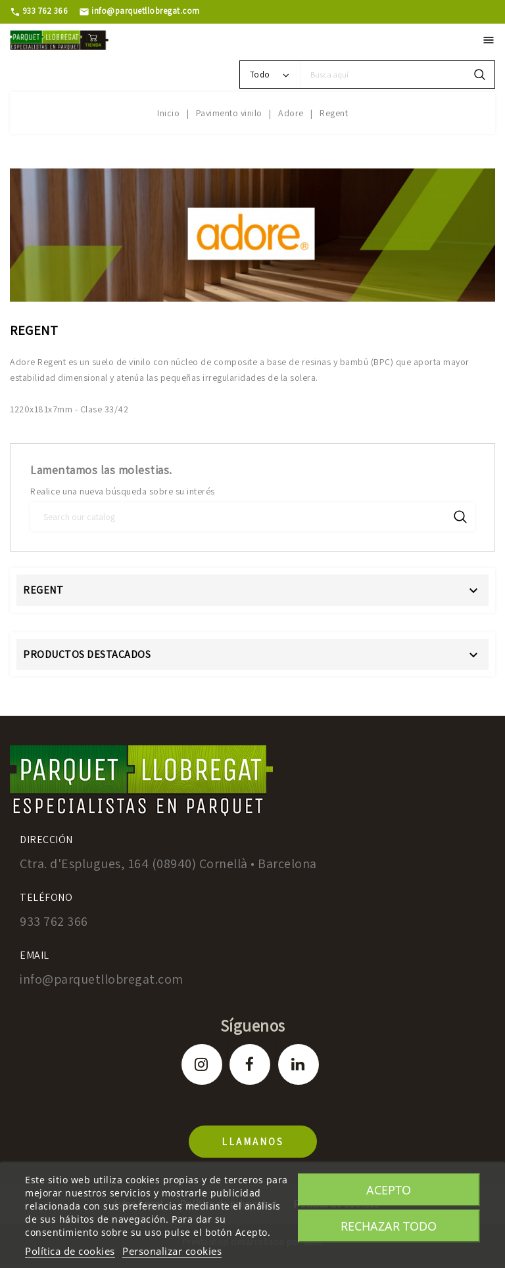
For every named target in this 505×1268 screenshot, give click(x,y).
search (479, 74)
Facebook (249, 1064)
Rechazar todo (389, 1226)
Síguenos (252, 1025)
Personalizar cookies (172, 1250)
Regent (43, 590)
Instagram (201, 1064)
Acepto (388, 1190)
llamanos (253, 1141)
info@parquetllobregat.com (139, 10)
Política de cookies (70, 1250)
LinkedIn (298, 1064)
